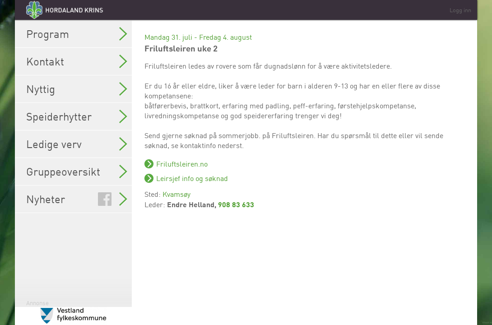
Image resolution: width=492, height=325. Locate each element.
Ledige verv (76, 144)
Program (76, 34)
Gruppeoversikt (76, 171)
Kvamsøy (176, 194)
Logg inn (460, 10)
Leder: (155, 204)
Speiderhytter (76, 116)
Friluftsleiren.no (182, 163)
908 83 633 (236, 204)
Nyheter (76, 199)
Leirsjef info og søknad (192, 178)
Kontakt (76, 61)
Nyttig (76, 89)
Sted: (153, 194)
